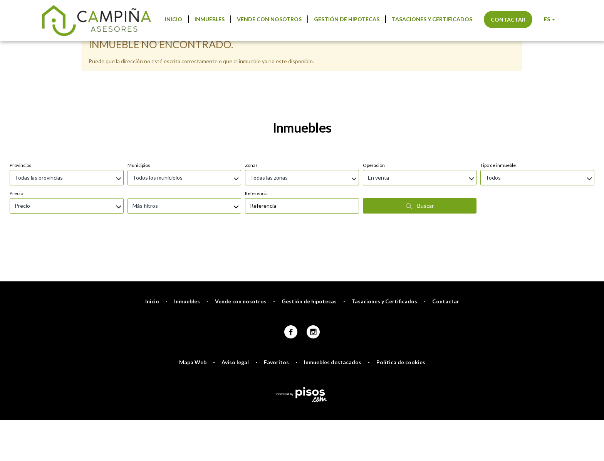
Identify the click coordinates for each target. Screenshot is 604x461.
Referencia (256, 193)
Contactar (508, 19)
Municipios (139, 165)
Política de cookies (400, 362)
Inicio (173, 19)
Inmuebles (210, 19)
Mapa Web (192, 362)
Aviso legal (235, 362)
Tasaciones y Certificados (432, 19)
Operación (374, 165)
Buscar (420, 205)
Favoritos (276, 362)
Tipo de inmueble (498, 165)
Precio (16, 193)
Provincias (20, 165)
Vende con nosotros (269, 19)
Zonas (251, 165)
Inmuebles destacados (332, 362)
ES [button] (549, 19)
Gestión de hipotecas (346, 19)
